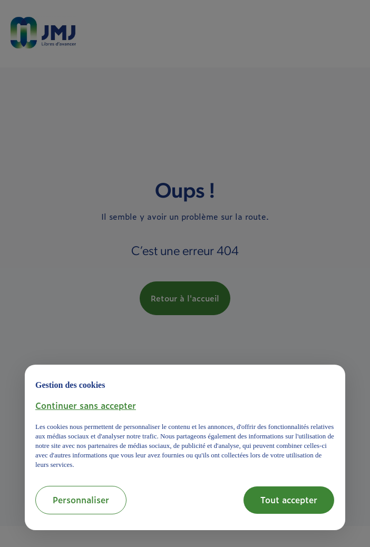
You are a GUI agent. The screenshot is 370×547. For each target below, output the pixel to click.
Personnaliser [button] (81, 499)
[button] (85, 405)
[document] (185, 422)
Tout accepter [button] (288, 499)
